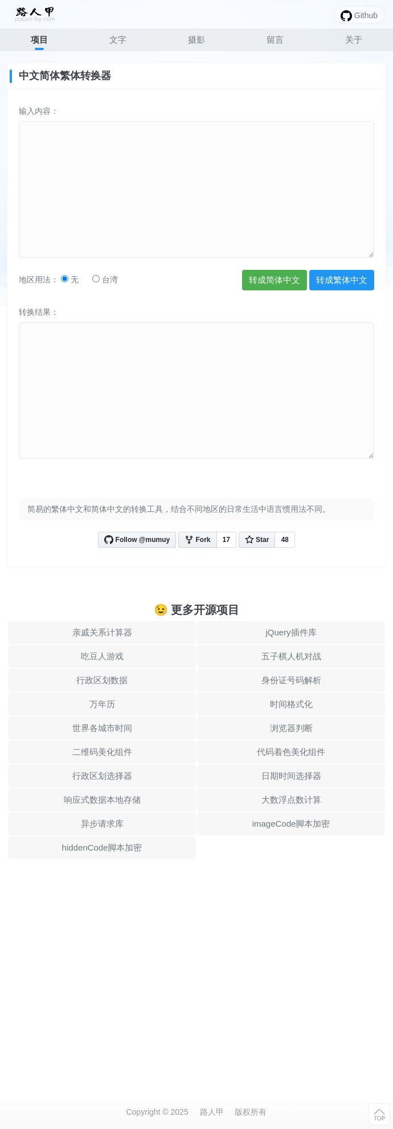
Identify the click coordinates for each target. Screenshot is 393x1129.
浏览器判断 (291, 728)
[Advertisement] (196, 967)
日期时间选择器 (291, 776)
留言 (275, 39)
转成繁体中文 (341, 280)
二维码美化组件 (102, 752)
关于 (353, 39)
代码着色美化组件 (291, 752)
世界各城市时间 (102, 728)
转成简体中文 (274, 280)
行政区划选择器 (102, 776)
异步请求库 (102, 823)
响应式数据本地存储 (102, 799)
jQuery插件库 (290, 632)
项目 (39, 39)
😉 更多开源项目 (197, 609)
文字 (117, 39)
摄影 (196, 39)
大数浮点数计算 (291, 799)
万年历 (102, 704)
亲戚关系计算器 (102, 632)
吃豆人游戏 (102, 656)
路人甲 (212, 1111)
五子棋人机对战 (291, 656)
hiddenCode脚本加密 (102, 847)
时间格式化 (291, 704)
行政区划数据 (102, 680)
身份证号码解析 (291, 680)
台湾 (105, 279)
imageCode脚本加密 (291, 823)
